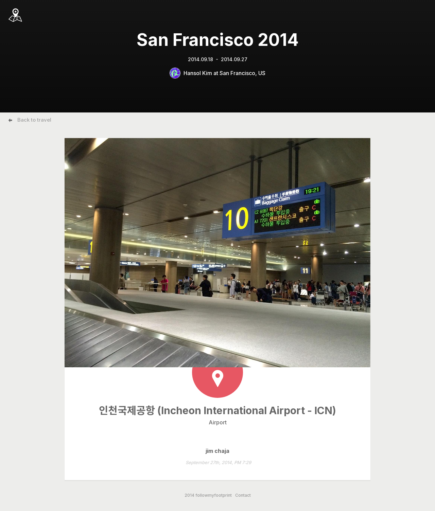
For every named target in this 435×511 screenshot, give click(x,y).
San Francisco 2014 (218, 40)
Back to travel (34, 120)
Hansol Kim (198, 73)
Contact (243, 495)
